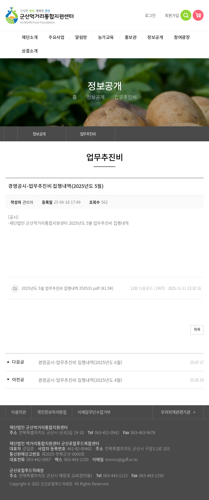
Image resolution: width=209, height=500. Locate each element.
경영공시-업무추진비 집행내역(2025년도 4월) (80, 380)
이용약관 (18, 412)
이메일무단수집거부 (94, 412)
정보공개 (42, 133)
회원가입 (169, 15)
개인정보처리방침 (51, 412)
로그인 (148, 15)
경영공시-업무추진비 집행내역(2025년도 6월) (80, 362)
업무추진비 (91, 133)
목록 (195, 330)
